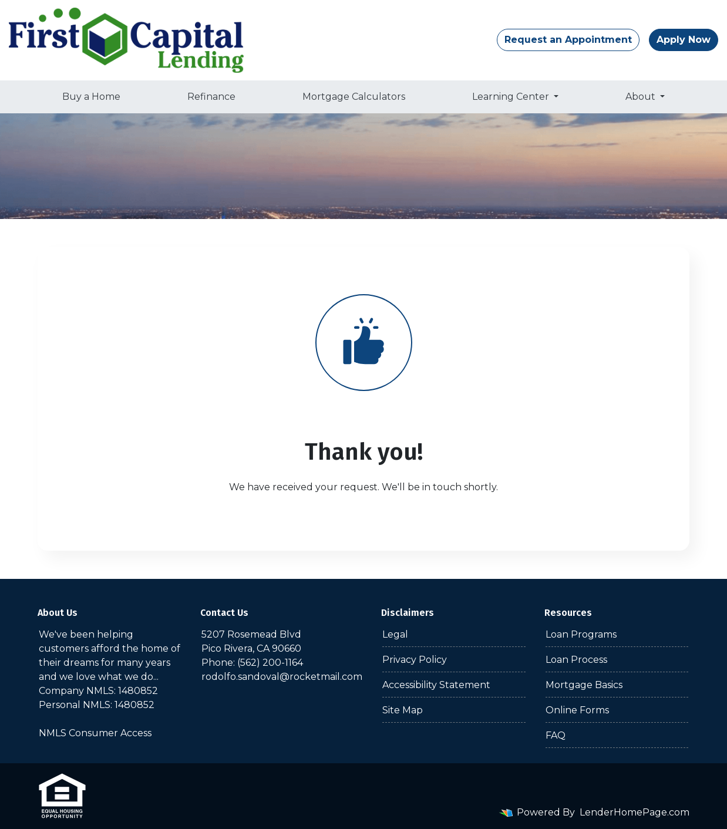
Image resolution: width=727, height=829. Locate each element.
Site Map (402, 710)
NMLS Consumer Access (95, 733)
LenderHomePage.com (634, 812)
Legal (395, 634)
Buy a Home (91, 96)
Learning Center (511, 96)
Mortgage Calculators (353, 96)
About (641, 96)
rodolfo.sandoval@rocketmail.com (281, 676)
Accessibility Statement (436, 684)
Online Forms (577, 710)
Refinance (211, 96)
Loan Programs (581, 634)
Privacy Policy (414, 659)
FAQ (556, 735)
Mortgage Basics (584, 684)
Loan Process (576, 659)
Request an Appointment (568, 39)
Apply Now (684, 39)
